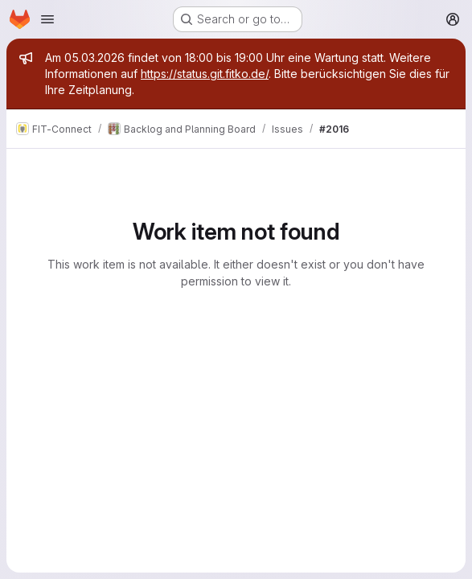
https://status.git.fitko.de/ (205, 73)
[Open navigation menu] (47, 19)
